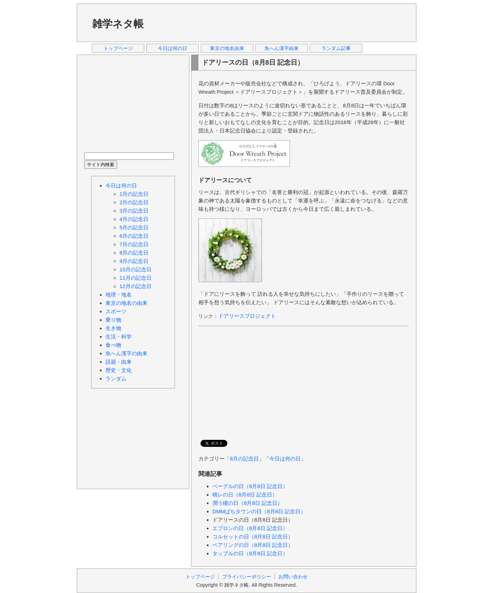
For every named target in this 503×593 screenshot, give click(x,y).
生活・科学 (118, 337)
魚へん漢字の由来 (126, 353)
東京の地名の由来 (126, 303)
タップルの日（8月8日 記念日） (250, 553)
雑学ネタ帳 (118, 23)
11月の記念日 (135, 278)
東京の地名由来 (227, 48)
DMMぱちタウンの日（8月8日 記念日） (259, 511)
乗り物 (113, 320)
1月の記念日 (133, 194)
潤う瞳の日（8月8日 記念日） (247, 503)
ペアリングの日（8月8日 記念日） (252, 545)
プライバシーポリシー (246, 576)
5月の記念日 (133, 227)
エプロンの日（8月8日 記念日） (250, 528)
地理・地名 (118, 295)
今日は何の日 (172, 48)
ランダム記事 (336, 48)
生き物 (113, 328)
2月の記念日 (133, 202)
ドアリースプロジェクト (247, 316)
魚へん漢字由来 (281, 48)
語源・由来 (118, 362)
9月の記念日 (133, 261)
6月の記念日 (133, 236)
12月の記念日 (135, 286)
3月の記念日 (133, 211)
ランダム (115, 378)
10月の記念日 (135, 269)
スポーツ (115, 311)
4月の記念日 (133, 219)
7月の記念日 (133, 244)
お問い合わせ (293, 576)
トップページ (118, 48)
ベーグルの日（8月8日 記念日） (250, 486)
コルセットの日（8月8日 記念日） (252, 537)
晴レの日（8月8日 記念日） (244, 495)
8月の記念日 (244, 459)
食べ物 (113, 345)
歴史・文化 (118, 370)
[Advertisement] (282, 22)
